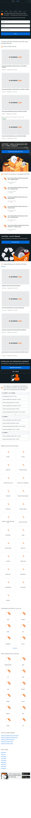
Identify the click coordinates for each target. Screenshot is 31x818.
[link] (15, 60)
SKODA (20, 11)
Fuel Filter (15, 11)
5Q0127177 (3, 754)
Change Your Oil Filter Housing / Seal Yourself (9, 735)
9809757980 (3, 762)
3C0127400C (3, 756)
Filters (11, 11)
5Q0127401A (3, 766)
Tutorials (6, 11)
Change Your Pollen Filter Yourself (7, 739)
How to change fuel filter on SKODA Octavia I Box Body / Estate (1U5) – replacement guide (18, 226)
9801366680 (3, 768)
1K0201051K (3, 764)
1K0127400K (3, 758)
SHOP (13, 1)
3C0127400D (3, 760)
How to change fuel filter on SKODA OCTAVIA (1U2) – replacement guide (18, 197)
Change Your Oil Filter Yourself (7, 743)
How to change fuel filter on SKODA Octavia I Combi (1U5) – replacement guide (18, 216)
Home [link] (2, 11)
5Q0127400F (3, 752)
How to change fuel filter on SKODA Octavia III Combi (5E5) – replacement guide (18, 178)
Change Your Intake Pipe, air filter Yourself (9, 737)
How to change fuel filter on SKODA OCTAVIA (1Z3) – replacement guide (18, 207)
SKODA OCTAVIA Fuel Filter (16, 151)
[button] (15, 393)
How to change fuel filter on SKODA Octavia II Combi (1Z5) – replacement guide (18, 188)
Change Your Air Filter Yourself (7, 741)
